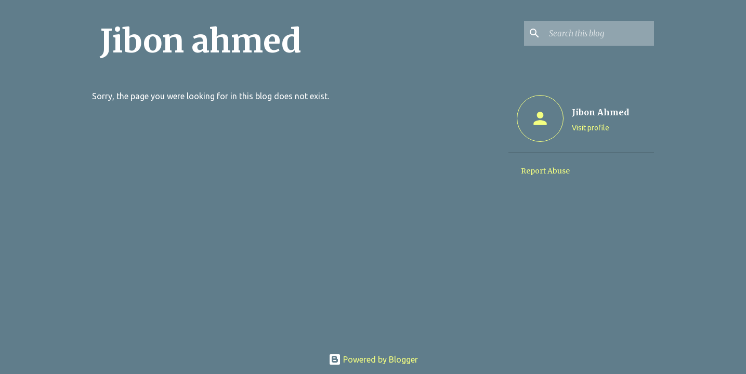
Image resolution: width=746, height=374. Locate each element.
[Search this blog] (599, 33)
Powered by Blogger (373, 359)
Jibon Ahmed (600, 112)
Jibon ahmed (201, 41)
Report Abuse (545, 171)
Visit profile (590, 128)
